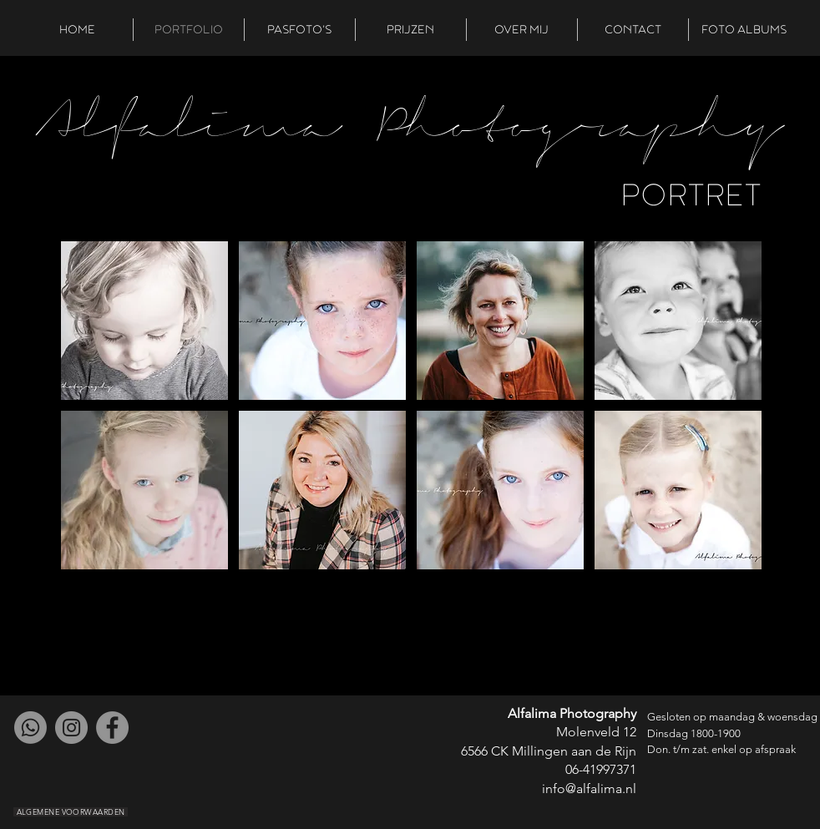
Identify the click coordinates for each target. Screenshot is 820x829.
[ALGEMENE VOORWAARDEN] (70, 811)
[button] (144, 320)
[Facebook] (112, 727)
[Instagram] (71, 727)
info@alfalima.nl (589, 788)
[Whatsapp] (30, 727)
